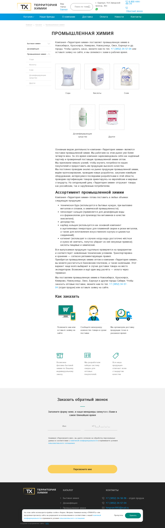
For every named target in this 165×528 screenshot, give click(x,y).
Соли (126, 93)
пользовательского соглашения (61, 443)
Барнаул (64, 9)
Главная (29, 24)
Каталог (39, 24)
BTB (47, 524)
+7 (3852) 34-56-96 (115, 498)
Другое (111, 136)
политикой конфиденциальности (84, 440)
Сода (68, 93)
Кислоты (97, 93)
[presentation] (82, 453)
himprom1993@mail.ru (117, 508)
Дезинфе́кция (33, 49)
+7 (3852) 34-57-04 (121, 49)
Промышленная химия (55, 24)
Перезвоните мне (82, 469)
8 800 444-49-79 (132, 3)
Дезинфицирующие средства (82, 135)
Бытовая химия (38, 43)
